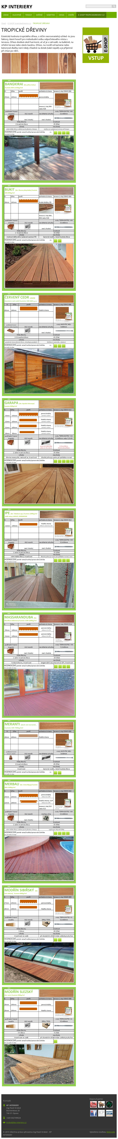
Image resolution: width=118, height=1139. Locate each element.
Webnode (110, 1132)
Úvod (3, 23)
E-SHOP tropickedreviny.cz (19, 23)
